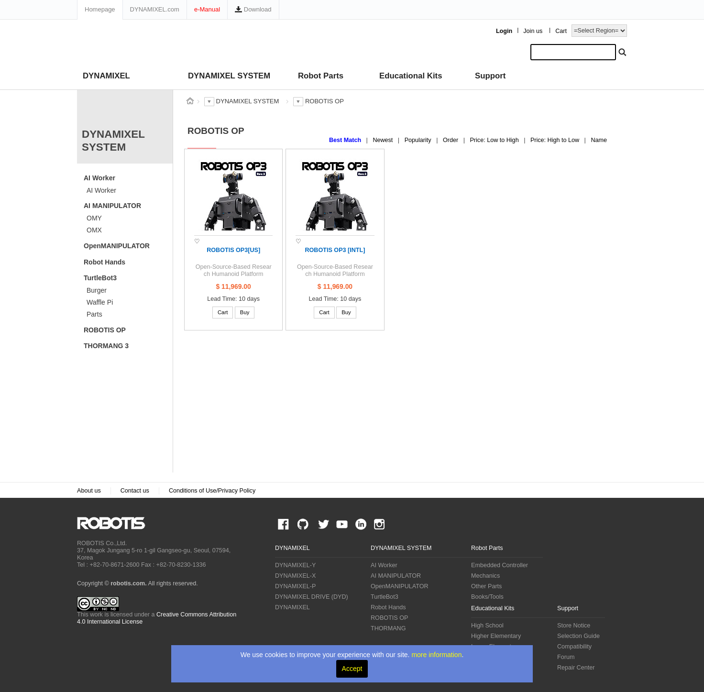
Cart (561, 31)
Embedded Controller (499, 565)
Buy (245, 312)
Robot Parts (320, 75)
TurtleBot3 (100, 278)
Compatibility (574, 646)
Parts (94, 314)
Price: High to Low (555, 140)
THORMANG (388, 628)
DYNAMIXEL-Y (295, 565)
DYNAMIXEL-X (295, 575)
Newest (384, 140)
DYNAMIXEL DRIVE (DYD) (311, 596)
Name (599, 140)
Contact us (135, 490)
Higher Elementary (496, 636)
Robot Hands (104, 262)
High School (487, 625)
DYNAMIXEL (106, 75)
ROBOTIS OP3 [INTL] (335, 250)
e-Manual (207, 9)
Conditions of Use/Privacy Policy (212, 490)
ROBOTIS (115, 523)
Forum (565, 657)
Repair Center (575, 667)
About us (89, 490)
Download (253, 9)
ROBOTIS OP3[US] (233, 250)
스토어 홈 (190, 101)
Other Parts (486, 586)
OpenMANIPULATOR (117, 246)
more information (436, 655)
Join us (532, 31)
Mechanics (485, 575)
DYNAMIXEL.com (154, 9)
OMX (94, 230)
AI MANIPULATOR (112, 205)
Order (451, 140)
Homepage (100, 9)
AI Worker (99, 178)
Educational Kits (410, 75)
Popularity (419, 140)
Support (490, 75)
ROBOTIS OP (105, 330)
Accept (352, 668)
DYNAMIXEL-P (295, 586)
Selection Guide (578, 636)
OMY (94, 218)
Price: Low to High (495, 140)
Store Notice (573, 625)
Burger (97, 290)
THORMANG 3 (106, 346)
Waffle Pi (100, 302)
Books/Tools (487, 596)
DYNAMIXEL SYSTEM (229, 75)
